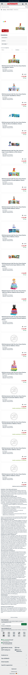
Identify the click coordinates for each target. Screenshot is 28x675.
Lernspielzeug (8, 611)
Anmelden (24, 624)
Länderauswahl (14, 671)
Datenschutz (8, 625)
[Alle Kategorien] (2, 4)
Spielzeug (4, 9)
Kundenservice (14, 655)
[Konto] (23, 4)
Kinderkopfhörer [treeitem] (4, 37)
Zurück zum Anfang (14, 617)
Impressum (14, 668)
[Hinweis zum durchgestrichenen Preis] (3, 31)
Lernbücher (14, 611)
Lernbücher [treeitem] (4, 40)
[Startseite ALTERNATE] (12, 4)
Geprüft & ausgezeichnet (14, 665)
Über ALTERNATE (14, 658)
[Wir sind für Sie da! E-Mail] (21, 647)
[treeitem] (14, 43)
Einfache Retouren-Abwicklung (14, 1)
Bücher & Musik (10, 9)
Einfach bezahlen (14, 662)
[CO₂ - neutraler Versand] (7, 639)
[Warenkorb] (26, 4)
